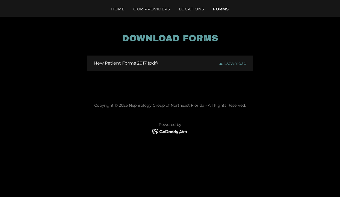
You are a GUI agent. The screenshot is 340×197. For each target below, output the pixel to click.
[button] (233, 63)
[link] (170, 63)
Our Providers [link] (151, 9)
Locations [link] (191, 9)
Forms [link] (221, 9)
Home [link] (118, 9)
